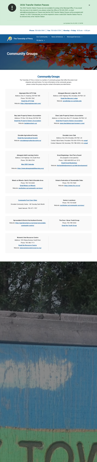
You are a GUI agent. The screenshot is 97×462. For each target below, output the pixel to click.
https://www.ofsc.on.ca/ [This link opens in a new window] (72, 185)
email (86, 140)
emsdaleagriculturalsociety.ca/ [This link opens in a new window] (30, 140)
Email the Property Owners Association (27, 121)
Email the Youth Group (69, 225)
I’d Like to (40, 40)
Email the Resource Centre (28, 245)
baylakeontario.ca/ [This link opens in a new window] (30, 123)
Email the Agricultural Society (28, 138)
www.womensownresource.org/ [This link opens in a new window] (30, 248)
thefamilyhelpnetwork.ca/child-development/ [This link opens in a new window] (72, 165)
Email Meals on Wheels (27, 185)
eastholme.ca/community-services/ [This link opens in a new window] (31, 188)
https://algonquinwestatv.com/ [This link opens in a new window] (30, 103)
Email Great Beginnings (69, 163)
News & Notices (58, 37)
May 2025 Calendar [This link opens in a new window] (27, 164)
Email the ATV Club (27, 101)
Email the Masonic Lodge (69, 98)
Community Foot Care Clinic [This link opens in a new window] (27, 200)
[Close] (89, 5)
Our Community (43, 37)
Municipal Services (75, 37)
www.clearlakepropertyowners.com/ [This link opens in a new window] (72, 123)
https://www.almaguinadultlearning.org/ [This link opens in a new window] (30, 168)
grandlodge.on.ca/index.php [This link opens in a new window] (72, 101)
